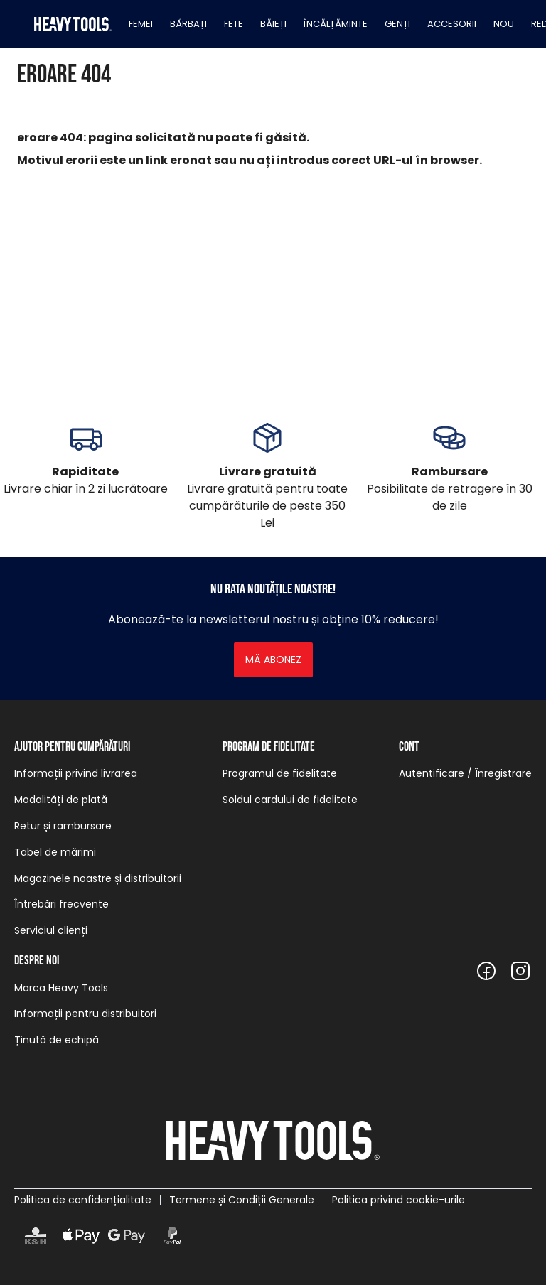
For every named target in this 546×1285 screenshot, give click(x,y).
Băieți (273, 24)
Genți (397, 24)
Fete (233, 24)
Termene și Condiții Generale (241, 1200)
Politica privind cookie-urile (398, 1200)
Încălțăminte (336, 24)
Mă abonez (273, 659)
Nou (503, 24)
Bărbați (188, 24)
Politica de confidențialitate (82, 1200)
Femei (141, 24)
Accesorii (451, 24)
